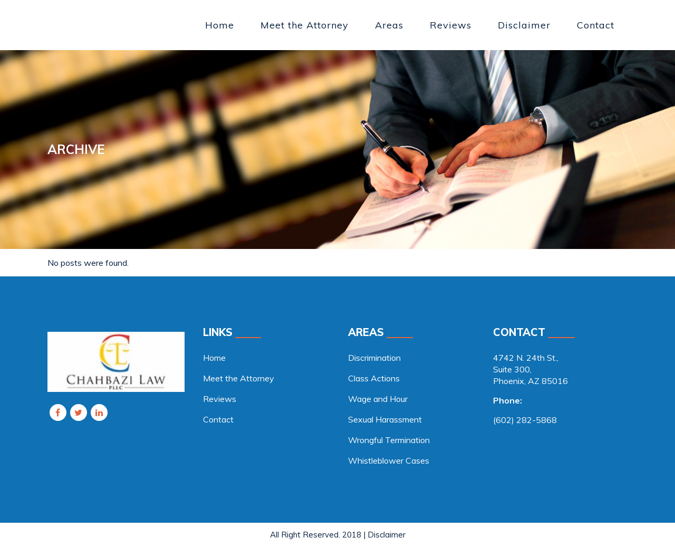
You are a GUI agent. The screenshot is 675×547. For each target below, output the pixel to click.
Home (214, 357)
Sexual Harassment (385, 419)
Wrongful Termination (389, 440)
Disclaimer (387, 535)
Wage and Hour (378, 399)
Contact (218, 419)
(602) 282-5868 (525, 420)
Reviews (219, 399)
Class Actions (374, 378)
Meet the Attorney (238, 378)
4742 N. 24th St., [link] (525, 357)
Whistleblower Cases (388, 460)
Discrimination (374, 357)
